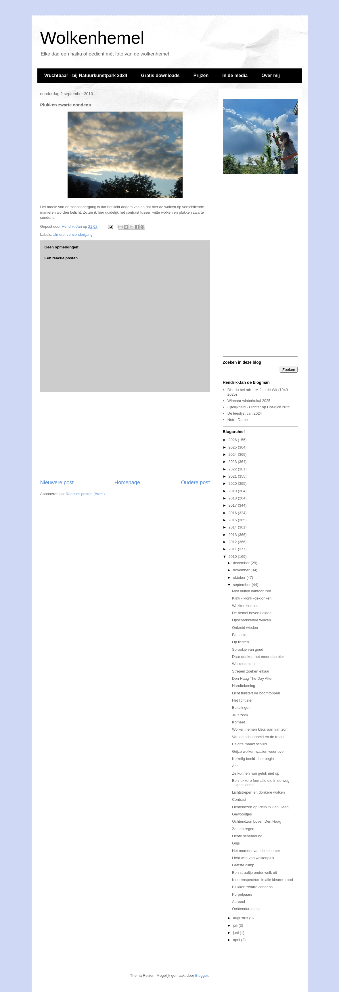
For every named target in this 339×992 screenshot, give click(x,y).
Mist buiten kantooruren (251, 591)
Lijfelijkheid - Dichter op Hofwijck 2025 (258, 407)
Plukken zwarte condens (252, 887)
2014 (233, 527)
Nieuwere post (57, 482)
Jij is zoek (240, 715)
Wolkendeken (243, 664)
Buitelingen (241, 707)
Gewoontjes (242, 814)
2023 (233, 461)
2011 (233, 549)
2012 (233, 542)
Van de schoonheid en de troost (258, 737)
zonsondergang (80, 234)
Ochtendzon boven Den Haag (256, 821)
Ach (235, 766)
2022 (233, 469)
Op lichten (240, 642)
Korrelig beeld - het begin (253, 759)
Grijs (236, 843)
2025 (233, 447)
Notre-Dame (237, 420)
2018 (233, 498)
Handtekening (243, 685)
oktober (239, 577)
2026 (233, 440)
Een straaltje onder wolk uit (254, 872)
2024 (233, 454)
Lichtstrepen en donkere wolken (258, 792)
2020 (233, 483)
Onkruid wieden (245, 627)
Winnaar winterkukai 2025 (249, 401)
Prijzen (201, 75)
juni (236, 932)
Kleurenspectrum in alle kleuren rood (262, 880)
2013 (233, 535)
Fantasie (239, 635)
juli (236, 925)
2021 (233, 476)
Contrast (239, 799)
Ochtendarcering (246, 909)
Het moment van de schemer (256, 851)
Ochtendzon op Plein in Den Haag (260, 807)
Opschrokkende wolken (251, 620)
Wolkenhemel (92, 37)
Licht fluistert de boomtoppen (256, 693)
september (242, 585)
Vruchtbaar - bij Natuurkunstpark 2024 (85, 75)
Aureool (238, 901)
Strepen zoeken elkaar (250, 671)
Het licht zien (242, 700)
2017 (233, 505)
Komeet (238, 722)
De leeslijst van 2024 (244, 413)
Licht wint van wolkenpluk (253, 858)
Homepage (127, 482)
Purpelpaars (242, 894)
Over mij (270, 75)
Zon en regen (243, 829)
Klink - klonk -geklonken (251, 598)
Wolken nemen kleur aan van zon (260, 729)
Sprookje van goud (247, 649)
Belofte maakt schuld (249, 744)
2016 (233, 513)
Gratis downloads (160, 75)
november (241, 570)
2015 (233, 520)
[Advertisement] (125, 436)
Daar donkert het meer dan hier (258, 656)
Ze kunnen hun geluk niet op (255, 773)
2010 (233, 556)
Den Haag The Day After (252, 678)
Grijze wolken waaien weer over (258, 751)
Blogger (201, 975)
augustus (241, 918)
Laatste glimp (243, 865)
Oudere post (195, 482)
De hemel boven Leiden (251, 613)
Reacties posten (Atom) (85, 494)
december (241, 563)
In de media (235, 75)
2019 (233, 491)
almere (59, 234)
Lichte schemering (247, 836)
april (237, 940)
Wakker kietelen (245, 606)
